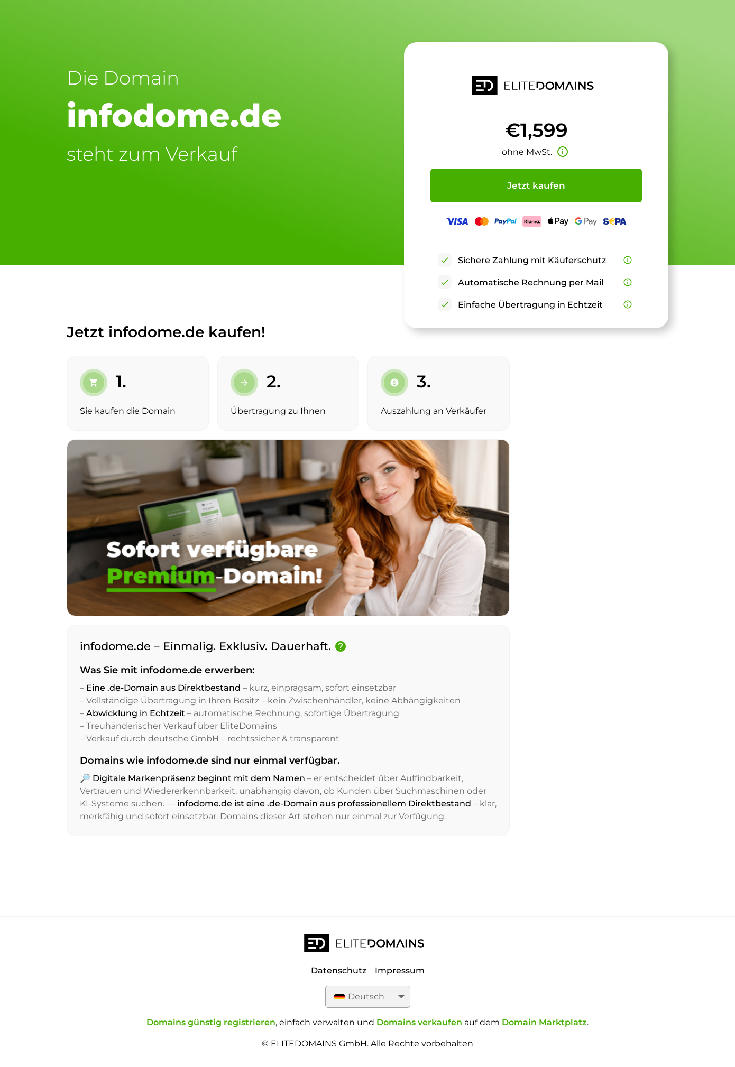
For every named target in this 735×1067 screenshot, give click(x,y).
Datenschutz (338, 971)
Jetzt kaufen (536, 185)
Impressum (400, 971)
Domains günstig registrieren (210, 1022)
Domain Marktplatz (544, 1022)
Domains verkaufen (419, 1022)
